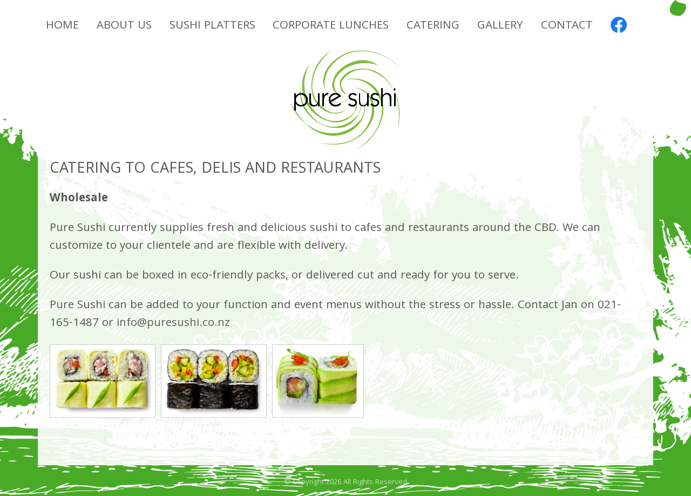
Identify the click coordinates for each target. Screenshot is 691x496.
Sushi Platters (212, 26)
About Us (124, 26)
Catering (433, 26)
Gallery (500, 26)
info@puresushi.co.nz (173, 323)
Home (62, 26)
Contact (567, 26)
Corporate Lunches (331, 26)
